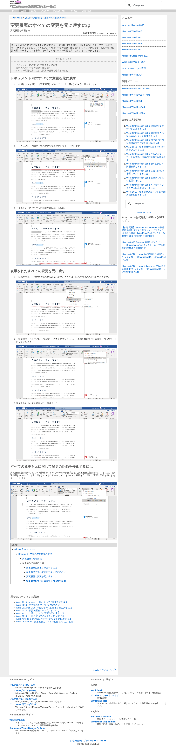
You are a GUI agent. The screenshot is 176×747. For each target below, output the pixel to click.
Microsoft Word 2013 (132, 43)
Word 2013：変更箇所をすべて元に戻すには (38, 610)
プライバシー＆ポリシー (95, 740)
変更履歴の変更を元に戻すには (41, 576)
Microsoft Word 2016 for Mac (136, 95)
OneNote (86, 10)
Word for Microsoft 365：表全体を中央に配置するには (145, 179)
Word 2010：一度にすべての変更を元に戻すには (40, 616)
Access (73, 10)
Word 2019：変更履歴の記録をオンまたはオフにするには (145, 148)
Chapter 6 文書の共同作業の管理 (35, 554)
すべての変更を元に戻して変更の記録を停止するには (42, 70)
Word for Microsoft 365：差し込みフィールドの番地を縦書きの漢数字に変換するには (146, 157)
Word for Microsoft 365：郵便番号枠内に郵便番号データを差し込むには (145, 141)
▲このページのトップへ (105, 669)
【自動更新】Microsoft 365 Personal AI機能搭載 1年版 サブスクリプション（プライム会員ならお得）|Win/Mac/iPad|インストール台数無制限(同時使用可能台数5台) (143, 231)
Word (23, 10)
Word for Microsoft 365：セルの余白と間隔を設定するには (145, 165)
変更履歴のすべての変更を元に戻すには (50, 25)
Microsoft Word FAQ (132, 74)
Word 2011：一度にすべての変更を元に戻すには (40, 613)
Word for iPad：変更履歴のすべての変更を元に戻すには (43, 619)
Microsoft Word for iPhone (134, 113)
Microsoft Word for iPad (133, 107)
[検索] (143, 5)
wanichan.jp (97, 690)
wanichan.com (144, 212)
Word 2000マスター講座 (134, 68)
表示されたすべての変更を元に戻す (33, 67)
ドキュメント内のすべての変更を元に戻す (36, 65)
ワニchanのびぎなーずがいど (23, 704)
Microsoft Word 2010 (132, 49)
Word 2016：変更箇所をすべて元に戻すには (38, 605)
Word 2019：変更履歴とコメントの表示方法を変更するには (145, 193)
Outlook (45, 10)
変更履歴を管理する (32, 558)
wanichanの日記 (17, 720)
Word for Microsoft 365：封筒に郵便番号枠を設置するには (145, 127)
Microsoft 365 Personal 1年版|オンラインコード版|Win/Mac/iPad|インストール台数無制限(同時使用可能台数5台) (143, 245)
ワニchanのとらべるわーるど (105, 695)
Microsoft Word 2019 (24, 549)
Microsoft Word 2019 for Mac (136, 88)
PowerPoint (59, 10)
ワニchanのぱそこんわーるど (23, 690)
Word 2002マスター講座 (134, 62)
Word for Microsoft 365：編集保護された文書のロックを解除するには (145, 134)
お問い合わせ (76, 740)
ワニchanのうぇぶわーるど (22, 685)
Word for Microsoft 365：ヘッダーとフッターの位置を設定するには (145, 186)
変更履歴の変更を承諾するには (41, 567)
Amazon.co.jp (130, 217)
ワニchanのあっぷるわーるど (23, 699)
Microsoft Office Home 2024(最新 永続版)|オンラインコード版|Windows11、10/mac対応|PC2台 (144, 257)
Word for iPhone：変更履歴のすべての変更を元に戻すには (45, 621)
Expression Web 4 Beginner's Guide (28, 728)
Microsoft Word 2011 (132, 101)
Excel (33, 10)
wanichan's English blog (103, 722)
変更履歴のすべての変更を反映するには (46, 572)
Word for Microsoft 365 (133, 25)
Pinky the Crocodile (101, 716)
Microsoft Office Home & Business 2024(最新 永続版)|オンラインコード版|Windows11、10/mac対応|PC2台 (144, 269)
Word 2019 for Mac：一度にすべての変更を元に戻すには (44, 602)
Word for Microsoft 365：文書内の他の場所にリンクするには (145, 172)
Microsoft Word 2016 (132, 37)
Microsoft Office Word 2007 (135, 55)
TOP (14, 10)
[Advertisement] (63, 645)
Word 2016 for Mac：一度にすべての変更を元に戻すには (44, 607)
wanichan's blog (99, 701)
